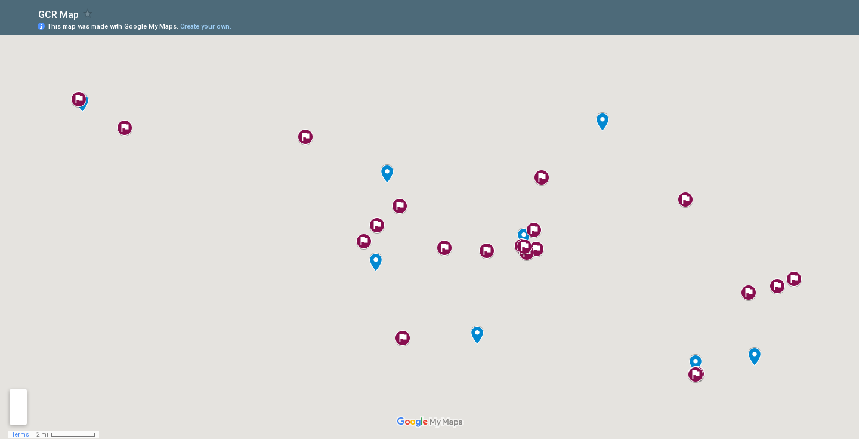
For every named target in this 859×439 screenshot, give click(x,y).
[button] (602, 121)
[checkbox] (88, 13)
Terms (20, 434)
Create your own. (205, 26)
